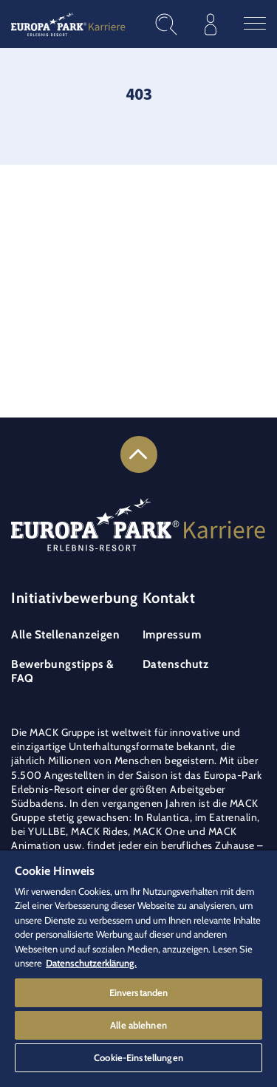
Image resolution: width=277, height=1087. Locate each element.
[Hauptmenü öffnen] (255, 24)
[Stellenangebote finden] (166, 24)
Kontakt (169, 598)
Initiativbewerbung (74, 598)
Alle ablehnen (138, 1025)
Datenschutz (176, 664)
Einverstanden (138, 992)
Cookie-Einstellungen (138, 1057)
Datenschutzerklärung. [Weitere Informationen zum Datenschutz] (91, 963)
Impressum (172, 634)
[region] (138, 969)
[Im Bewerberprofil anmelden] (210, 24)
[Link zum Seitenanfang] (138, 454)
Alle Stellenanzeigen (65, 634)
